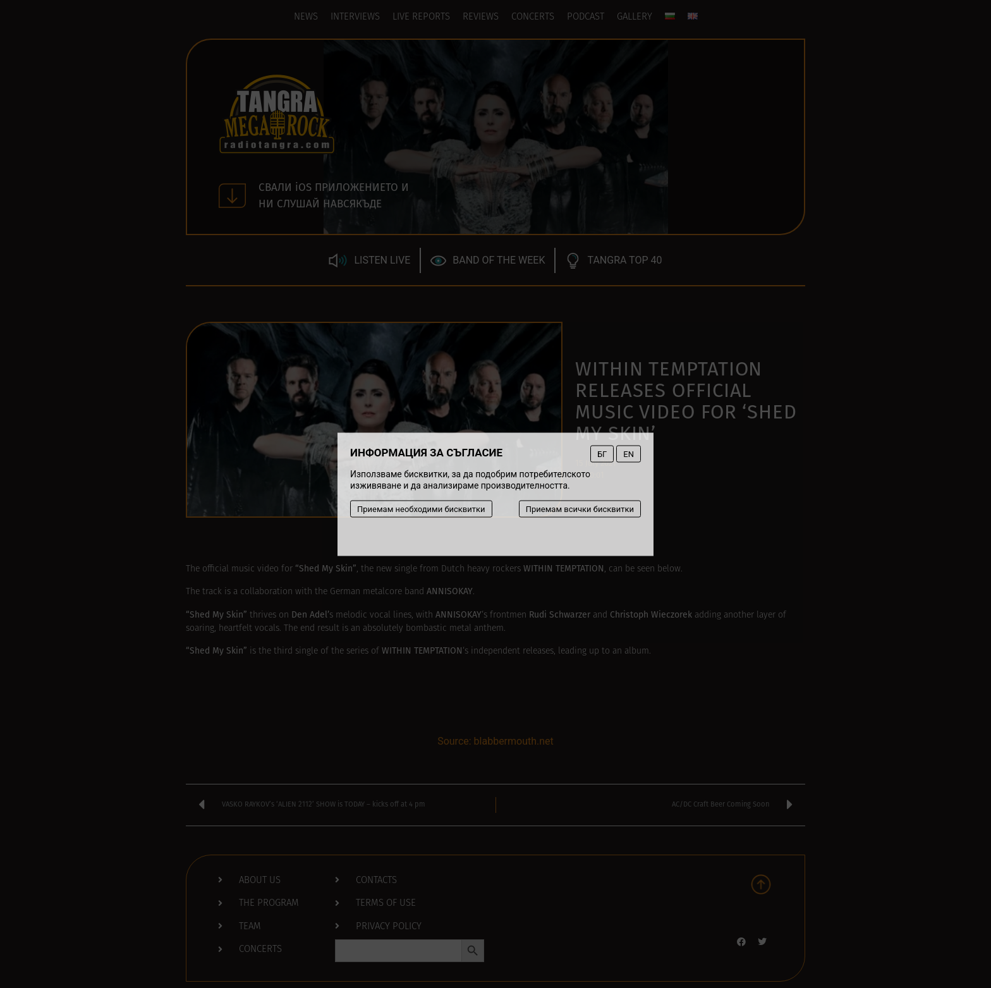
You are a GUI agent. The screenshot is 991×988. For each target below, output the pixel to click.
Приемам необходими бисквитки (421, 508)
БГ (602, 453)
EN (628, 453)
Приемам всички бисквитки (580, 508)
